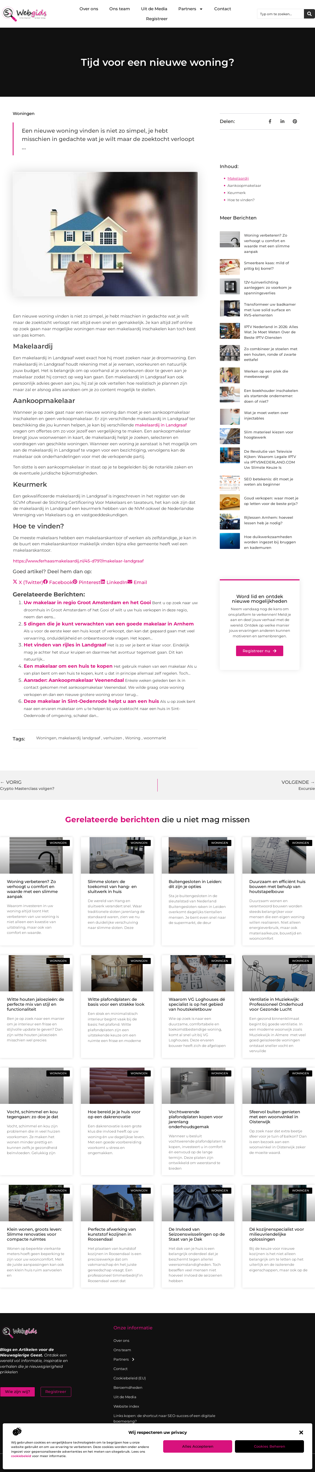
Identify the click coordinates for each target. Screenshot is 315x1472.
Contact (222, 8)
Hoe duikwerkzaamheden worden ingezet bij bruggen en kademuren (270, 542)
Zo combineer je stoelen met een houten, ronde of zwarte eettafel (270, 354)
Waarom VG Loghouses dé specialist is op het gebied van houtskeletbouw (197, 1004)
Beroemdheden (127, 1387)
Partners (190, 9)
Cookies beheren (269, 1446)
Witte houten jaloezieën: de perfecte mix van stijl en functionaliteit (35, 1004)
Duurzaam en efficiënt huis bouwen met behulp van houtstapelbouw (277, 886)
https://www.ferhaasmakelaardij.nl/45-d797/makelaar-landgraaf (78, 561)
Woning (133, 737)
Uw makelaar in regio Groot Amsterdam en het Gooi (87, 602)
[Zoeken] (309, 14)
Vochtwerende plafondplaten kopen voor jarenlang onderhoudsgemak (196, 1119)
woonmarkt (155, 737)
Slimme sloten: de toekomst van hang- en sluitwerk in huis (112, 886)
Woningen (24, 113)
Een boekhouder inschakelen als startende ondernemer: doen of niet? (271, 396)
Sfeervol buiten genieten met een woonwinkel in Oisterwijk (274, 1116)
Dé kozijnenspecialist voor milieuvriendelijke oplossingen (276, 1234)
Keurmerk (236, 192)
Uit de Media (154, 8)
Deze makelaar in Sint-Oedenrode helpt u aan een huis (91, 701)
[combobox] (280, 14)
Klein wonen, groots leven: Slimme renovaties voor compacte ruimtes (34, 1234)
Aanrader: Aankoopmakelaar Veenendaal (74, 680)
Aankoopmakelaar (244, 185)
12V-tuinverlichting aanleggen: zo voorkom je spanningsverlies (268, 287)
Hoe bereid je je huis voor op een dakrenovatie (114, 1114)
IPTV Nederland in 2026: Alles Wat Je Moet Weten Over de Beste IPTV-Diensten (271, 332)
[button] (301, 1432)
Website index (126, 1406)
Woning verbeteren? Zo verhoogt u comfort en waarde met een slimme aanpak (32, 889)
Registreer (157, 18)
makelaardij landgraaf (79, 737)
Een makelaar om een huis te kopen (68, 666)
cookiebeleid (21, 1456)
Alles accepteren (197, 1446)
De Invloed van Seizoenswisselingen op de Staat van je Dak (197, 1234)
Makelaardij (238, 178)
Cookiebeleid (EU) (129, 1378)
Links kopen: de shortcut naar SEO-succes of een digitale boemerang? (164, 1418)
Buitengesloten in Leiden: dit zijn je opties (195, 884)
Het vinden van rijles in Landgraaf (65, 645)
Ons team (119, 8)
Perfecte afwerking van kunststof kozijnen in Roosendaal (112, 1234)
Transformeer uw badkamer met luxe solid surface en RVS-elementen (270, 309)
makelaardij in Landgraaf (161, 425)
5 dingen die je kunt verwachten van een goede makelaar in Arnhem (109, 624)
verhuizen (112, 737)
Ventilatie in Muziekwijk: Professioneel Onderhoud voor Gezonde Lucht (276, 1004)
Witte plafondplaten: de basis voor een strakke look (116, 1002)
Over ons (89, 8)
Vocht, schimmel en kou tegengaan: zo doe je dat (32, 1114)
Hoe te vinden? (241, 200)
